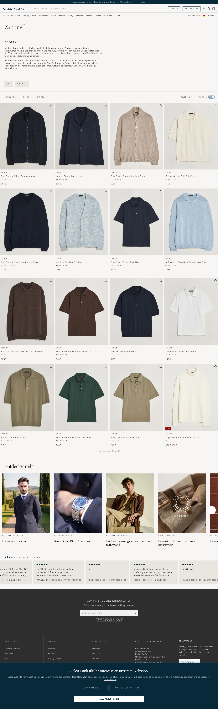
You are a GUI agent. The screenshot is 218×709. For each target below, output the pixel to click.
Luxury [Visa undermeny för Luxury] (117, 15)
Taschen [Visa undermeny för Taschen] (61, 15)
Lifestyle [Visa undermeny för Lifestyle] (70, 15)
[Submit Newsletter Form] (134, 613)
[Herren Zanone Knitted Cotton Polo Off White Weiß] (191, 136)
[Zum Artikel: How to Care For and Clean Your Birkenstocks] (182, 510)
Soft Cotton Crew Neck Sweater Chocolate (22, 351)
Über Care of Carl (12, 648)
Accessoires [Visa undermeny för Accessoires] (44, 15)
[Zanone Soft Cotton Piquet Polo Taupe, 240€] (136, 405)
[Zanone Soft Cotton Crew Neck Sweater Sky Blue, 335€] (191, 229)
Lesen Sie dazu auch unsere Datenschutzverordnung (109, 620)
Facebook (96, 653)
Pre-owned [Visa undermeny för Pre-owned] (107, 15)
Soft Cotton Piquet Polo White (180, 351)
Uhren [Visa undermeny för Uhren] (53, 15)
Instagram (96, 648)
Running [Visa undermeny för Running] (97, 15)
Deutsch (210, 16)
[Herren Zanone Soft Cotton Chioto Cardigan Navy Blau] (27, 136)
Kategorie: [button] (12, 97)
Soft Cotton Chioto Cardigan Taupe (128, 176)
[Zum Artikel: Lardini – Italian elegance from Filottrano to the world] (130, 510)
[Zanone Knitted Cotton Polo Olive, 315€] (27, 405)
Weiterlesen (110, 679)
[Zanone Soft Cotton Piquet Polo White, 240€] (191, 319)
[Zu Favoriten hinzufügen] (51, 106)
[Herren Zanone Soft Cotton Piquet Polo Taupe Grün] (136, 397)
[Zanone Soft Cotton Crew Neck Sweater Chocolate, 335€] (27, 319)
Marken (79, 15)
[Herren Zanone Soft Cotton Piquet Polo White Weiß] (191, 311)
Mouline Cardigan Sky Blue (69, 262)
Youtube (95, 658)
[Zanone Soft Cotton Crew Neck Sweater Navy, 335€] (27, 229)
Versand (51, 648)
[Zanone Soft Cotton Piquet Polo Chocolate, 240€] (81, 319)
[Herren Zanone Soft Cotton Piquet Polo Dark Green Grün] (81, 397)
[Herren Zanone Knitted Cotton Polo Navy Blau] (136, 311)
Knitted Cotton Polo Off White (180, 176)
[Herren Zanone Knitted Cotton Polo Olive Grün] (27, 397)
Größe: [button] (42, 97)
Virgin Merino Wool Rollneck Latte (182, 437)
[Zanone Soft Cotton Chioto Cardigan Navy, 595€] (27, 144)
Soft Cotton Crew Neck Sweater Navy (19, 262)
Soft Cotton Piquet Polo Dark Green (74, 437)
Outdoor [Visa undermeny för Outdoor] (88, 15)
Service (174, 8)
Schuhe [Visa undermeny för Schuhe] (34, 15)
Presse (7, 658)
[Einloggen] (204, 8)
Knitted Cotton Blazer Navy (69, 176)
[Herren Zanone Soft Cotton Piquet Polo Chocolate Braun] (81, 311)
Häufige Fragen (54, 658)
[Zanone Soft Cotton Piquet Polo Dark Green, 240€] (81, 405)
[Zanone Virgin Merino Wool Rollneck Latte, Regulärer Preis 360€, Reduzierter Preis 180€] (191, 405)
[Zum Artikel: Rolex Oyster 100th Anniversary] (78, 510)
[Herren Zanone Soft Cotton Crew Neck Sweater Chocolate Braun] (27, 311)
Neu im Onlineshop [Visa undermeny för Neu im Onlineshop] (11, 15)
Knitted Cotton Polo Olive (14, 437)
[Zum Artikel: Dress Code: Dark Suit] (26, 510)
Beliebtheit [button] (188, 97)
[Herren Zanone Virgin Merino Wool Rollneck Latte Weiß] (191, 397)
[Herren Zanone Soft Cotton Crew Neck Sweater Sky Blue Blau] (191, 221)
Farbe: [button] (27, 97)
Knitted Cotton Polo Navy (123, 351)
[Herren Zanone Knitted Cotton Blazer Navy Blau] (81, 136)
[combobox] (210, 16)
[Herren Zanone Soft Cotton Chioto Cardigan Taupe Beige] (136, 136)
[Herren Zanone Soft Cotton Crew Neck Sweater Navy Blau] (27, 221)
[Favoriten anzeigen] (208, 8)
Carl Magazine (194, 16)
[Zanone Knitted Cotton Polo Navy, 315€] (136, 319)
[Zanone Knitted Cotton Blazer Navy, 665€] (81, 144)
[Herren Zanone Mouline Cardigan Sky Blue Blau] (81, 221)
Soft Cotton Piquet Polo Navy (125, 262)
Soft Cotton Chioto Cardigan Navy (18, 176)
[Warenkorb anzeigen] (213, 8)
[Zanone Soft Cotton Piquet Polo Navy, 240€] (136, 229)
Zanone (4, 172)
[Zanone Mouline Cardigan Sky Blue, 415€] (81, 229)
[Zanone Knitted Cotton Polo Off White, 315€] (191, 144)
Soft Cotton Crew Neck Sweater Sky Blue (185, 262)
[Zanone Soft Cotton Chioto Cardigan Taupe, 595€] (136, 144)
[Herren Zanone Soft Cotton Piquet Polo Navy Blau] (136, 221)
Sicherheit (9, 653)
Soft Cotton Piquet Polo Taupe (126, 437)
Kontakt (51, 653)
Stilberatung (191, 8)
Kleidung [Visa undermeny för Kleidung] (25, 15)
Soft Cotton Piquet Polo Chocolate (73, 351)
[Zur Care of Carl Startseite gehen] (13, 8)
